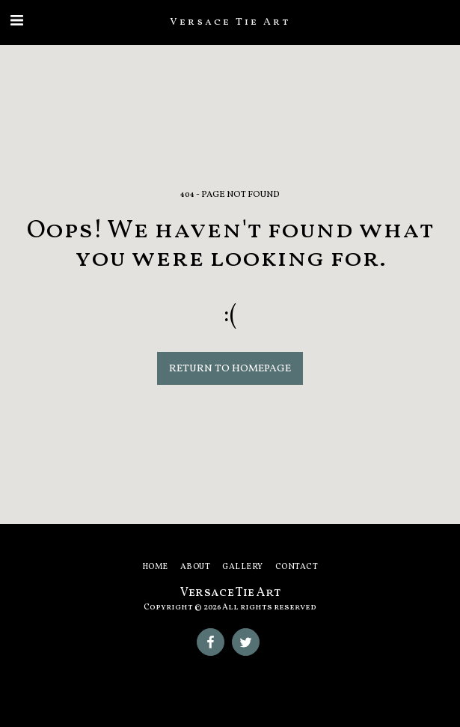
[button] (16, 21)
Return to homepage (230, 369)
